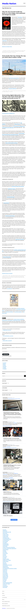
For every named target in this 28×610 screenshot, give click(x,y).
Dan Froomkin (5, 541)
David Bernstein (5, 543)
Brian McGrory (19, 275)
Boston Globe (15, 275)
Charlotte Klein (5, 536)
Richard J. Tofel (5, 576)
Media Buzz (5, 563)
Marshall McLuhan (20, 90)
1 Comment (11, 91)
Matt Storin (7, 277)
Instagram (4, 368)
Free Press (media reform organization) (9, 548)
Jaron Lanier (8, 276)
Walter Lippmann (4, 52)
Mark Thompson (20, 276)
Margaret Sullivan (6, 559)
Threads (4, 365)
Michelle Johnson (6, 567)
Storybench (5, 579)
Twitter (23, 277)
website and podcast (21, 308)
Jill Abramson (12, 276)
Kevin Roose (15, 276)
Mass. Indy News (5, 603)
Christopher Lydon (6, 537)
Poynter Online (5, 575)
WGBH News (9, 278)
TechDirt (4, 581)
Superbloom (5, 40)
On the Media (5, 573)
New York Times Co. (11, 277)
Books (3, 599)
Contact (3, 595)
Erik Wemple (5, 546)
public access (20, 277)
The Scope (4, 580)
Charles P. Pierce (5, 534)
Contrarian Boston (6, 540)
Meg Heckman (5, 566)
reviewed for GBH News (12, 88)
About (3, 593)
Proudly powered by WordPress (10, 608)
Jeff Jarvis (18, 50)
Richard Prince (5, 577)
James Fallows (5, 553)
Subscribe (5, 354)
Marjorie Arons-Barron (7, 560)
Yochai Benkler (9, 52)
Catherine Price (23, 275)
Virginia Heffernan (21, 51)
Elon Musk (12, 50)
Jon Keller (4, 557)
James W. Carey (15, 90)
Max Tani (4, 562)
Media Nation (9, 3)
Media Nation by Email (6, 605)
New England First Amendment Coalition (10, 568)
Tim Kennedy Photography (7, 582)
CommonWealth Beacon (7, 539)
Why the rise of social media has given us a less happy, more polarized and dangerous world (13, 13)
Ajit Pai (12, 275)
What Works (5, 587)
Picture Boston (5, 574)
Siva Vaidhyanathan (12, 51)
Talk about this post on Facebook (7, 273)
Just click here (9, 288)
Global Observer (5, 549)
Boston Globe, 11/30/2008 (7, 340)
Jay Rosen (15, 50)
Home (3, 591)
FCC (5, 276)
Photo (3, 75)
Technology (8, 50)
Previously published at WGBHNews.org (8, 113)
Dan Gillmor (5, 542)
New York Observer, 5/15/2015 (8, 335)
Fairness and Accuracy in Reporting (9, 547)
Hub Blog (4, 550)
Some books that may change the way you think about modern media (14, 56)
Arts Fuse (4, 529)
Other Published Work (6, 601)
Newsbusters (5, 569)
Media (9, 90)
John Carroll (5, 556)
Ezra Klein (11, 90)
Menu (24, 3)
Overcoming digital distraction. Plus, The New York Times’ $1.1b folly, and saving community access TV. (13, 96)
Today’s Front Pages (6, 583)
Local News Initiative (18, 311)
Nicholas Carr (7, 51)
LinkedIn (4, 367)
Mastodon (4, 366)
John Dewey (22, 50)
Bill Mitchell (5, 530)
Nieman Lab (5, 570)
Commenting (4, 597)
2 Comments (14, 52)
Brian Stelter (5, 533)
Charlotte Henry (5, 535)
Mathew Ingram (5, 561)
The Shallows (20, 17)
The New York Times (9, 311)
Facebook (3, 276)
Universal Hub (5, 586)
